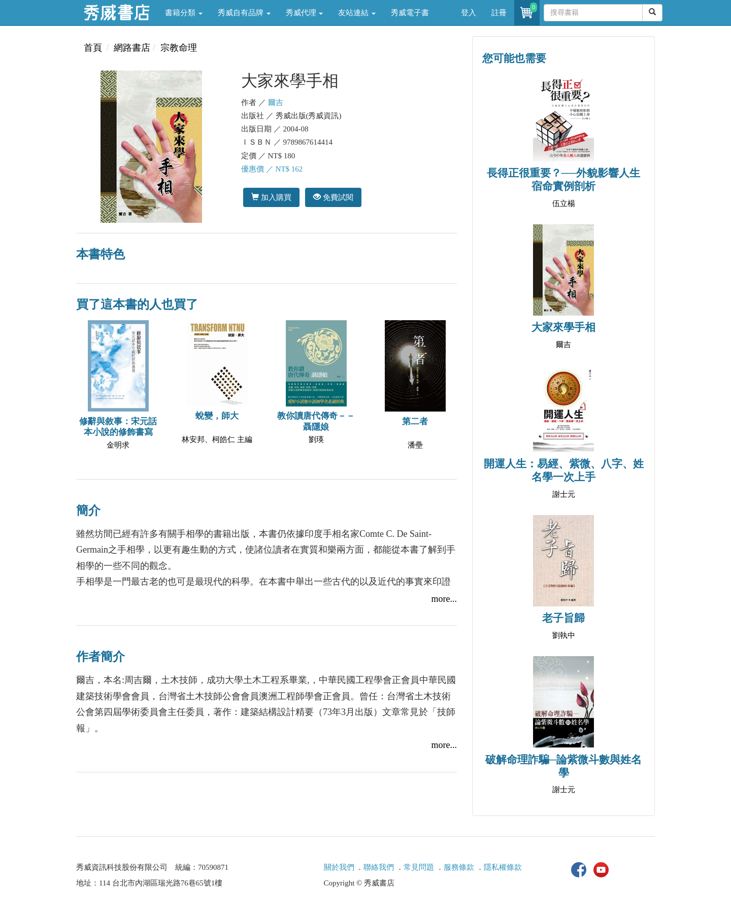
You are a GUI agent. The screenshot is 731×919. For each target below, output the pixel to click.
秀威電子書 (410, 13)
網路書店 (132, 48)
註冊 (499, 13)
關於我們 (339, 867)
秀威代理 (304, 13)
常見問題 (419, 867)
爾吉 (275, 102)
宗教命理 (178, 48)
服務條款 (459, 867)
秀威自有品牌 (244, 13)
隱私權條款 (503, 867)
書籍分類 (184, 13)
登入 (468, 13)
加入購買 (271, 197)
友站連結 (357, 13)
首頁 (93, 48)
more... (444, 599)
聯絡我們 (378, 867)
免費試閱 (333, 197)
